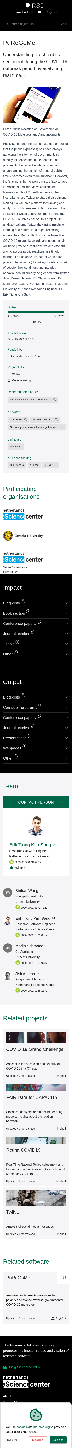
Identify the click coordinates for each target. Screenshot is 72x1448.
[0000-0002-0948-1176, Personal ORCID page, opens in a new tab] (40, 990)
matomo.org (41, 1428)
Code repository (19, 380)
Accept (58, 1440)
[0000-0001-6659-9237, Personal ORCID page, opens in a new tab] (40, 962)
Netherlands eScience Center (25, 356)
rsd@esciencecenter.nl (21, 1367)
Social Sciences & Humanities (23, 557)
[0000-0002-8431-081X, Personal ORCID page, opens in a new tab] (29, 861)
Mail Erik (17, 867)
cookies (22, 1428)
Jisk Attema (27, 973)
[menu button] (39, 12)
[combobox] (36, 24)
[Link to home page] (36, 5)
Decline (38, 1440)
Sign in (52, 12)
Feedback (24, 12)
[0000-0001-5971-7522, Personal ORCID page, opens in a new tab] (40, 907)
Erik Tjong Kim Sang (32, 844)
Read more (11, 1441)
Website (15, 374)
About (7, 1396)
